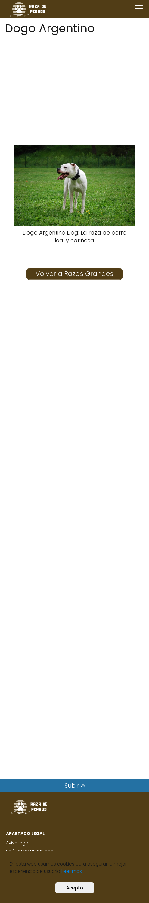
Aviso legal (17, 843)
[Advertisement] (74, 79)
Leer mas (71, 871)
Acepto (74, 888)
